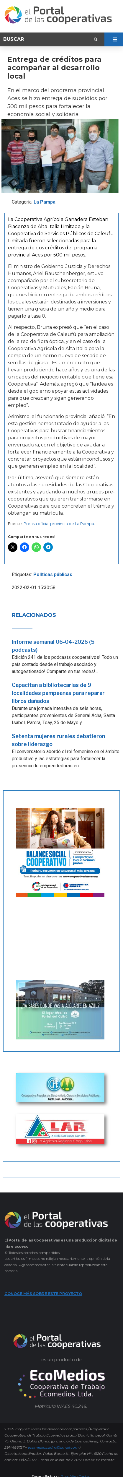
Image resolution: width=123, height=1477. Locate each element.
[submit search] (95, 39)
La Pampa (44, 202)
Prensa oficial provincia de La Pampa (59, 523)
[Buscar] (48, 39)
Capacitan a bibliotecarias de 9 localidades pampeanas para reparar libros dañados (58, 693)
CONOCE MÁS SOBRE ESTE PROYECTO (43, 1293)
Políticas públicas (52, 574)
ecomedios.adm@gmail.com (53, 1447)
